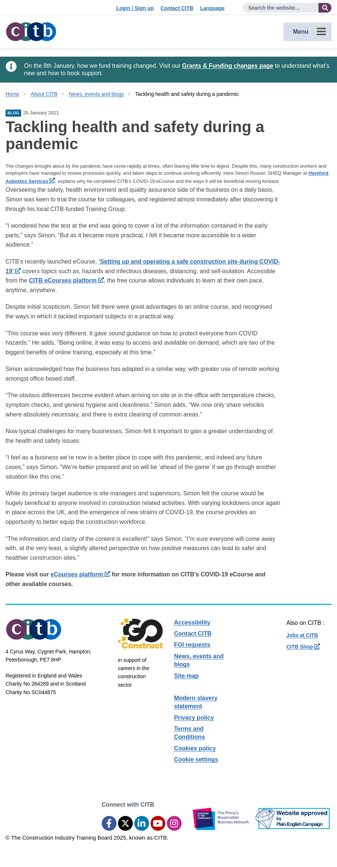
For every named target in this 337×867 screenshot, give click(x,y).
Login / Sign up (135, 8)
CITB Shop (303, 647)
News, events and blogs (96, 94)
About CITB (44, 94)
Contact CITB (177, 8)
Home (12, 94)
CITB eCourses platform (66, 280)
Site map (186, 676)
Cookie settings (196, 759)
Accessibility (192, 622)
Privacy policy (194, 717)
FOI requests (192, 645)
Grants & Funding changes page (227, 66)
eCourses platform (80, 574)
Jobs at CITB (302, 635)
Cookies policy (195, 748)
